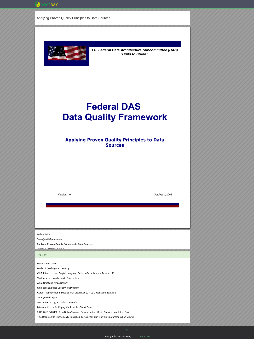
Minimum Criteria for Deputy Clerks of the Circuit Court (64, 307)
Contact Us (144, 336)
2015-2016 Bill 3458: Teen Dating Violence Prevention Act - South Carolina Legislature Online (84, 312)
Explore (70, 4)
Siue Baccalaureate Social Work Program (58, 288)
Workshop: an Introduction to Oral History (58, 278)
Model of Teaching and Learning (53, 268)
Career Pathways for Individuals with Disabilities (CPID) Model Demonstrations (76, 292)
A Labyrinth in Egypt (47, 297)
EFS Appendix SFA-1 (48, 263)
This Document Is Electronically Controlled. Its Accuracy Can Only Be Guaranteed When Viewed (85, 317)
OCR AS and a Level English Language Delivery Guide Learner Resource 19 (75, 273)
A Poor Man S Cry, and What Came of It (57, 302)
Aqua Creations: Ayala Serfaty (52, 283)
